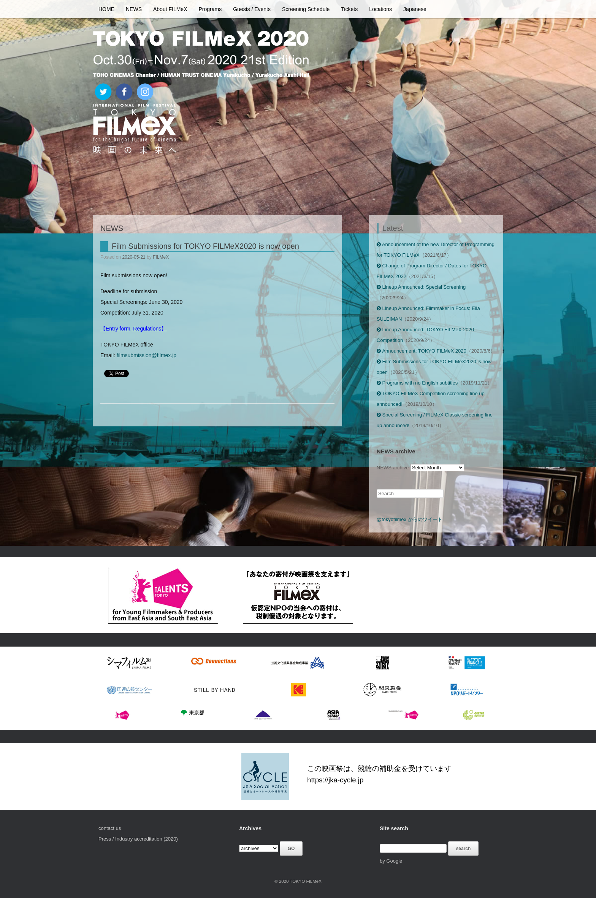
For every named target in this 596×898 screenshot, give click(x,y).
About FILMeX (170, 9)
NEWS (134, 9)
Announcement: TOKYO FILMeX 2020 (421, 351)
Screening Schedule (306, 9)
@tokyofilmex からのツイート (409, 519)
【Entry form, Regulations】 (133, 329)
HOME (106, 9)
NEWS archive (393, 467)
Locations (380, 9)
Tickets (349, 9)
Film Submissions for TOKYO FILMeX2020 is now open (205, 246)
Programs (210, 9)
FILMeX (161, 257)
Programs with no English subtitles (417, 383)
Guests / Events (252, 9)
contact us (109, 828)
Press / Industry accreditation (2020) (138, 839)
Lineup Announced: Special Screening (421, 287)
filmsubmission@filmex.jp (146, 355)
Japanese (414, 9)
